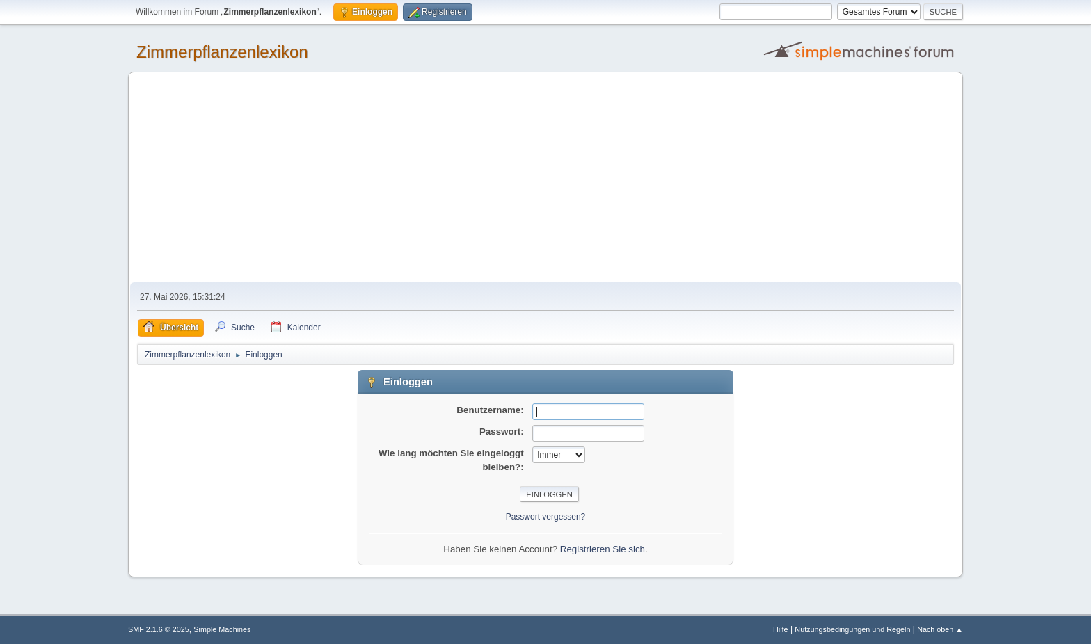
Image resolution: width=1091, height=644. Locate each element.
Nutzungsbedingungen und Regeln (852, 629)
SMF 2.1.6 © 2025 (158, 629)
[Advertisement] (545, 178)
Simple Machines (221, 629)
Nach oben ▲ (940, 629)
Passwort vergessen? (546, 517)
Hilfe (780, 629)
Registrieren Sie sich (602, 549)
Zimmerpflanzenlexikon (222, 51)
